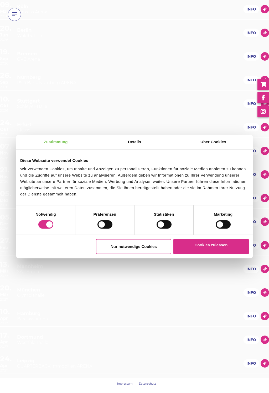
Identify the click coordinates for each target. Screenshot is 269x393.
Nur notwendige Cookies (134, 246)
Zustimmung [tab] (56, 142)
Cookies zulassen (211, 244)
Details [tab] (134, 142)
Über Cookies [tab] (213, 142)
